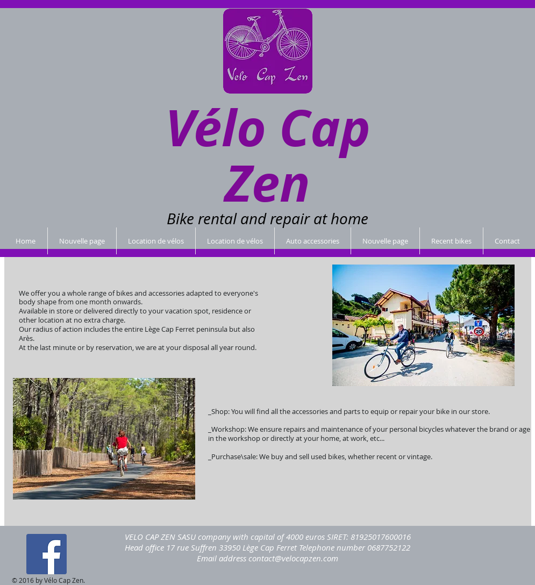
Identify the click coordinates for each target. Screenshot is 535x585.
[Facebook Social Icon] (46, 554)
